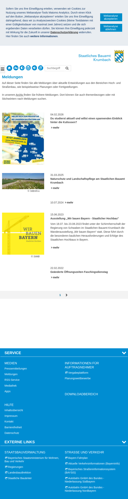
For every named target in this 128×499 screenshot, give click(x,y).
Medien (11, 317)
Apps (8, 345)
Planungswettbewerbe (78, 332)
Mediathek (11, 339)
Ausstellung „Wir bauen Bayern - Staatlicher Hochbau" (84, 218)
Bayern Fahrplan (78, 411)
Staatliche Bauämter (20, 432)
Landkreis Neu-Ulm (19, 477)
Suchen (67, 68)
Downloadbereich (81, 348)
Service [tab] (13, 306)
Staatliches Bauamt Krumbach (26, 488)
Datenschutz (12, 386)
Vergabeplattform (78, 326)
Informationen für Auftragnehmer (82, 319)
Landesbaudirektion (19, 426)
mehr (56, 127)
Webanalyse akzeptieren (111, 17)
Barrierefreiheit (13, 381)
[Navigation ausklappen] (2, 69)
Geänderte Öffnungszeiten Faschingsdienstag (79, 271)
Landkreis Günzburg (20, 472)
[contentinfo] (28, 67)
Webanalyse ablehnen (111, 28)
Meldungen (11, 328)
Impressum (11, 369)
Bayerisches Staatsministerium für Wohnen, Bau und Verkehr (32, 413)
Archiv (20, 94)
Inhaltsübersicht (14, 364)
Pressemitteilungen (16, 322)
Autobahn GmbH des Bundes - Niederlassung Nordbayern (84, 443)
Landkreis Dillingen (19, 466)
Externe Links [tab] (20, 396)
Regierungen (15, 420)
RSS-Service (12, 333)
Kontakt (9, 375)
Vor (66, 295)
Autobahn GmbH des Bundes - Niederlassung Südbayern (84, 434)
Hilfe (9, 359)
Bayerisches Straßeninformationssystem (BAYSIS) (90, 424)
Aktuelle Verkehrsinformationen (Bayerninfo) (94, 417)
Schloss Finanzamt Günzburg (85, 460)
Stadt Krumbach (17, 460)
